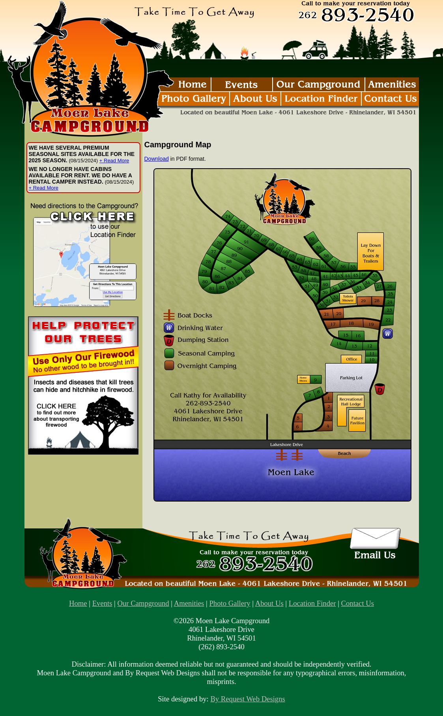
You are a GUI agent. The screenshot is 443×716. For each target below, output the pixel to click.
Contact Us (357, 603)
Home (78, 603)
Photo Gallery (229, 603)
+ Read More (114, 160)
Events (102, 603)
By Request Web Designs (247, 699)
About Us (269, 603)
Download (156, 159)
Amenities (189, 603)
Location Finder (312, 603)
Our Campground (143, 603)
